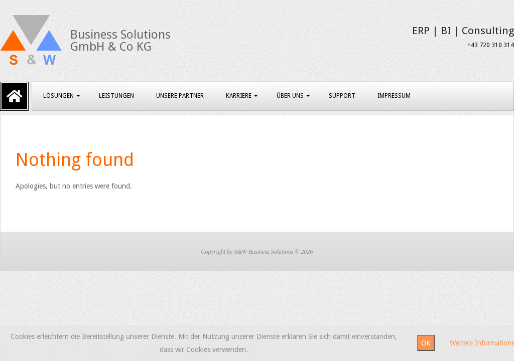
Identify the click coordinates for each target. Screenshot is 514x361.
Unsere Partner (180, 95)
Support (342, 95)
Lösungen (58, 95)
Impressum (394, 95)
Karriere (238, 95)
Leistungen (116, 95)
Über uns (290, 95)
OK (426, 343)
